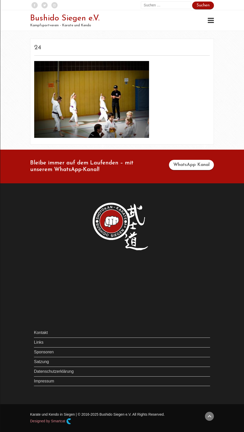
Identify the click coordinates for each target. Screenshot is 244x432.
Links (38, 342)
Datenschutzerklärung (54, 371)
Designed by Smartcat (50, 421)
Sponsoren (44, 352)
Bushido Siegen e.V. (65, 18)
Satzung (41, 361)
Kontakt (41, 332)
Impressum (44, 381)
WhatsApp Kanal (191, 164)
